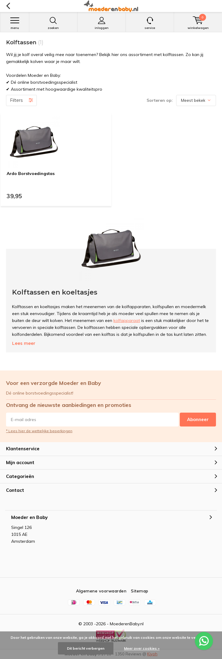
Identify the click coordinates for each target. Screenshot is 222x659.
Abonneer (198, 419)
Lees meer (23, 343)
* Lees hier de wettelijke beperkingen (39, 431)
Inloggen (101, 23)
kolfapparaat (126, 320)
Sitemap (139, 591)
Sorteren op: (160, 100)
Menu (14, 23)
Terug (8, 6)
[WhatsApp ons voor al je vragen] (204, 641)
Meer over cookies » (142, 648)
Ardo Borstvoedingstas (31, 173)
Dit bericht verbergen (85, 648)
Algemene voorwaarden (101, 591)
